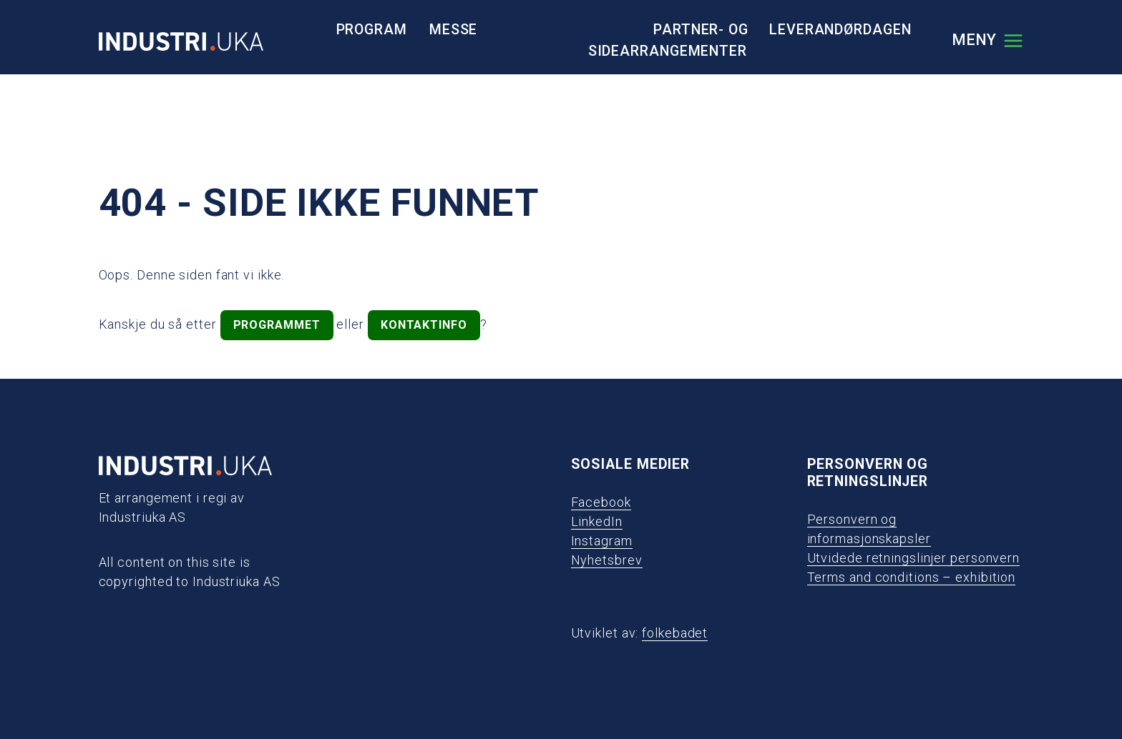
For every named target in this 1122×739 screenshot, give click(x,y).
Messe (453, 29)
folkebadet (675, 632)
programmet (277, 325)
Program (371, 29)
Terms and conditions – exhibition (911, 577)
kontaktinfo (424, 325)
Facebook (601, 502)
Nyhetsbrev (607, 559)
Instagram (602, 540)
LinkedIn (597, 521)
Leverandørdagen (840, 29)
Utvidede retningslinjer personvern (913, 557)
